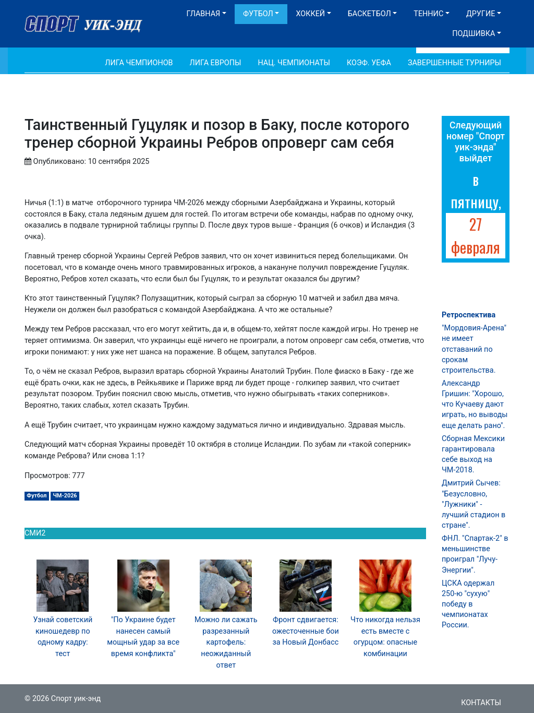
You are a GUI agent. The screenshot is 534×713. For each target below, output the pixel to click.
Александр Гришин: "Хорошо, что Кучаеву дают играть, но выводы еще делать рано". (475, 404)
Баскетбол (369, 13)
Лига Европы (215, 62)
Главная (203, 13)
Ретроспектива (468, 315)
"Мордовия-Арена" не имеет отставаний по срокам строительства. (474, 349)
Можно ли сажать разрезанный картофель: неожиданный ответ (226, 642)
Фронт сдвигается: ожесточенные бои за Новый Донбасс (305, 631)
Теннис (428, 13)
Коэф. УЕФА (369, 62)
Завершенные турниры (454, 62)
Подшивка (473, 33)
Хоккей (310, 13)
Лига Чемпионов (139, 62)
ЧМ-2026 (65, 495)
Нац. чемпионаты (294, 62)
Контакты (481, 702)
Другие (480, 13)
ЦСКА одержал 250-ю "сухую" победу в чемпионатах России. (468, 604)
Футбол (258, 13)
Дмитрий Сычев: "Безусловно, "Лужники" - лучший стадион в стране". (473, 504)
